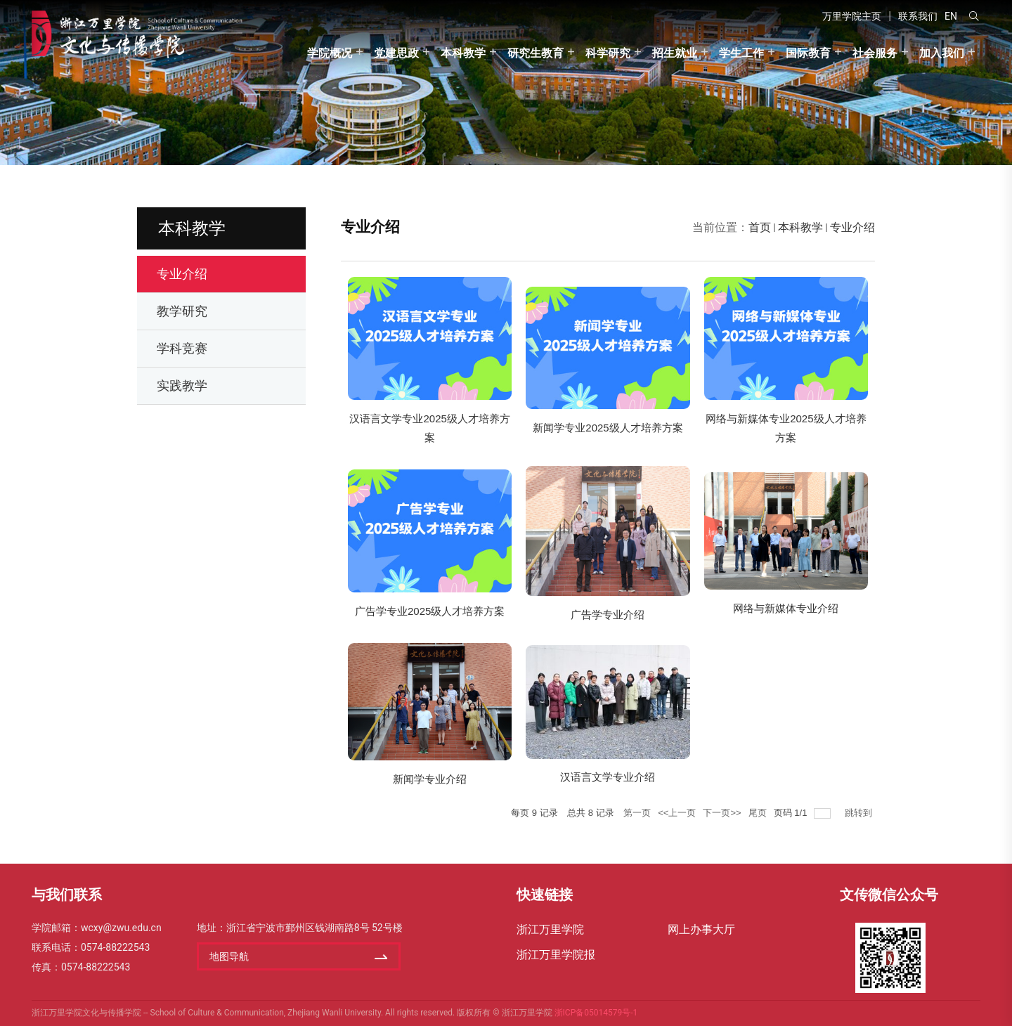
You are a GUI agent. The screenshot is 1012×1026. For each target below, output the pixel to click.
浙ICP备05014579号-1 (596, 1013)
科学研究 (607, 53)
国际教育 (808, 53)
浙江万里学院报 (556, 954)
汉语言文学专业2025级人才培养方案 (429, 428)
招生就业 (674, 53)
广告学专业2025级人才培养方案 (430, 611)
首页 (759, 227)
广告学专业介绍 (607, 615)
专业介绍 (852, 227)
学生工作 (741, 53)
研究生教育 (535, 53)
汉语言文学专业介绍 (607, 777)
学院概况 (329, 53)
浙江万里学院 (550, 929)
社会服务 (874, 53)
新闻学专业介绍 (430, 779)
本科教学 (463, 53)
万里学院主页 (851, 16)
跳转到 (860, 812)
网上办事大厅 (701, 929)
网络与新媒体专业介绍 (785, 608)
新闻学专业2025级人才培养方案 (607, 428)
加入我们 (941, 53)
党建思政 (396, 53)
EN (951, 16)
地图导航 (229, 956)
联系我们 (918, 16)
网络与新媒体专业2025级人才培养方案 (786, 428)
